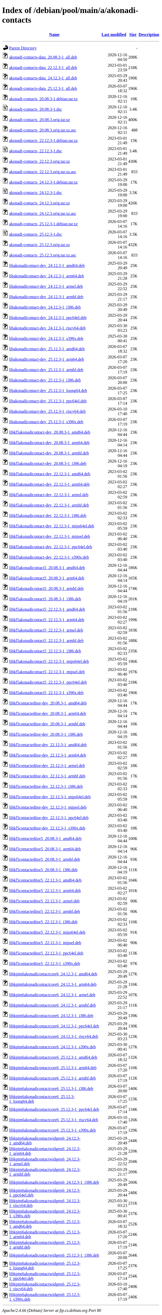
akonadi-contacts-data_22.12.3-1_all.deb (43, 67)
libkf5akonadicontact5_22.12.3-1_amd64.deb (47, 609)
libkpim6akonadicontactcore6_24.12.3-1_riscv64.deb (53, 1036)
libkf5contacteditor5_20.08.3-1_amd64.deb (45, 838)
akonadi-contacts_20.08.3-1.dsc (35, 109)
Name (54, 34)
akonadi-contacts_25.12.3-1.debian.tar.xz (43, 224)
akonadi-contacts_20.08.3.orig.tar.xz (39, 119)
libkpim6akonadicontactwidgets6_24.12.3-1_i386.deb (54, 1182)
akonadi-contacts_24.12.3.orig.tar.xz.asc (42, 213)
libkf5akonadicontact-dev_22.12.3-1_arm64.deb (49, 484)
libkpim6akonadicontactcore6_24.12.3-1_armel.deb (52, 995)
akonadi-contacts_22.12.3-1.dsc (35, 151)
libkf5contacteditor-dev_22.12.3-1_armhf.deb (47, 776)
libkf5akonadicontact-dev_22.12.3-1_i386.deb (47, 515)
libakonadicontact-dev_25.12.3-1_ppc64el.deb (47, 401)
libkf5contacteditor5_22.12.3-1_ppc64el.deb (46, 953)
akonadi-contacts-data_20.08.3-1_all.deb (43, 57)
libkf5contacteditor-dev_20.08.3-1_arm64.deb (47, 713)
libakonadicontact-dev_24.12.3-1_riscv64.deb (47, 328)
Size (132, 34)
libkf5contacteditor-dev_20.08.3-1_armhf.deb (47, 724)
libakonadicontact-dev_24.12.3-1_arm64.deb (46, 276)
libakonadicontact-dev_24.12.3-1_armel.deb (46, 286)
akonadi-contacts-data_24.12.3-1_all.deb (43, 78)
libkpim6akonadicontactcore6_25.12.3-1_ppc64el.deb (54, 1109)
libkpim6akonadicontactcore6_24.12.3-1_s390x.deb (52, 1047)
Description (149, 34)
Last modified (114, 34)
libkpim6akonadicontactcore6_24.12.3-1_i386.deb (51, 1015)
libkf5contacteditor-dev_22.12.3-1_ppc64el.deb (49, 817)
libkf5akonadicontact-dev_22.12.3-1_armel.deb (48, 495)
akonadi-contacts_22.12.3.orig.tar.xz (39, 161)
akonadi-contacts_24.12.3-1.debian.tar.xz (43, 182)
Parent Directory (23, 48)
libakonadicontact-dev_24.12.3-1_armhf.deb (46, 297)
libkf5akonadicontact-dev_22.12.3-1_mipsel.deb (49, 536)
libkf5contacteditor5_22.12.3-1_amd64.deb (45, 880)
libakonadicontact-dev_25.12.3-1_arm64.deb (46, 359)
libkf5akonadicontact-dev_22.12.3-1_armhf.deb (49, 505)
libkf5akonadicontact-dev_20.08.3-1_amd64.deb (49, 432)
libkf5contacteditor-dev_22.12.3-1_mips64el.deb (50, 797)
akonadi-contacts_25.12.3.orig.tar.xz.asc (42, 255)
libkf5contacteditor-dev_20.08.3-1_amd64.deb (48, 703)
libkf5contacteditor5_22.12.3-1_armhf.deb (44, 911)
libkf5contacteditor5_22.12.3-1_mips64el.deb (47, 932)
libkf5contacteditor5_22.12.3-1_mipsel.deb (45, 942)
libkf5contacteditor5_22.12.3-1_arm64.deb (45, 890)
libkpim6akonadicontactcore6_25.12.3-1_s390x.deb (52, 1130)
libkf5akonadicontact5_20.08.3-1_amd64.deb (47, 567)
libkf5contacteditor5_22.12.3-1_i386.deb (43, 922)
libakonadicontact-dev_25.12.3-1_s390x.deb (46, 422)
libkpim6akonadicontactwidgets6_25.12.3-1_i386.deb (54, 1255)
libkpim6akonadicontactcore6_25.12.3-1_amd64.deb (53, 1057)
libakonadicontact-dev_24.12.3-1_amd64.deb (47, 265)
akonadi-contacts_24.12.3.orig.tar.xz (39, 203)
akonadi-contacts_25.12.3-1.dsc (35, 234)
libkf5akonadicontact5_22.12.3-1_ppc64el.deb (48, 682)
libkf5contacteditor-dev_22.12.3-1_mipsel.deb (47, 807)
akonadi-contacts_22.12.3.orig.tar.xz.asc (42, 172)
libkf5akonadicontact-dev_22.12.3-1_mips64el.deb (51, 526)
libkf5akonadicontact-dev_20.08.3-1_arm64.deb (49, 442)
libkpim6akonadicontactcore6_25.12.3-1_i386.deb (51, 1088)
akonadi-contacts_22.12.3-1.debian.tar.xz (43, 140)
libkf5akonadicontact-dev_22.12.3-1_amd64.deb (49, 474)
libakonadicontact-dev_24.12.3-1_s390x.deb (46, 338)
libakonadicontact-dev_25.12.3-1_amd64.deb (47, 349)
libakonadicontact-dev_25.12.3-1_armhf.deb (46, 369)
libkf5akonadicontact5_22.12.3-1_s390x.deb (46, 692)
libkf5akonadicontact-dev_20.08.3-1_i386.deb (47, 463)
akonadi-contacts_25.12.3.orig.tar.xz (39, 244)
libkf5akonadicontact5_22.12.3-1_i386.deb (45, 651)
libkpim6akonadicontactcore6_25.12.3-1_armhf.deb (52, 1078)
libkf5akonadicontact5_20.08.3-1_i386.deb (45, 599)
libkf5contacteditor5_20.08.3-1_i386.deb (43, 870)
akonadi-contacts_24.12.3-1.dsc (35, 192)
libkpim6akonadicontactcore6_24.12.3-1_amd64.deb (53, 974)
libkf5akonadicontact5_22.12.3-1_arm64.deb (46, 620)
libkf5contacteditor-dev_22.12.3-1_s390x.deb (47, 828)
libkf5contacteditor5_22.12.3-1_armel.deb (44, 901)
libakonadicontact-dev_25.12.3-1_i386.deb (45, 380)
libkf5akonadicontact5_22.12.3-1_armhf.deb (46, 640)
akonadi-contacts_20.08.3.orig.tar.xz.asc (42, 130)
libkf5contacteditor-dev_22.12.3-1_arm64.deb (47, 755)
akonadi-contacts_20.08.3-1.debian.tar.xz (43, 99)
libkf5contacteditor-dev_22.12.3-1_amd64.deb (48, 745)
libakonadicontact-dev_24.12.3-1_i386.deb (45, 307)
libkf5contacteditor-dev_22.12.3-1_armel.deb (47, 765)
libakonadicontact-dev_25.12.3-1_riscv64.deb (47, 411)
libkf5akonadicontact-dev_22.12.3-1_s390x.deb (49, 557)
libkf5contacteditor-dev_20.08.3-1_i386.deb (46, 734)
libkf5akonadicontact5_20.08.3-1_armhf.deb (46, 588)
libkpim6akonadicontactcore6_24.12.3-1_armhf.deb (52, 1005)
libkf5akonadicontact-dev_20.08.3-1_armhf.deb (49, 453)
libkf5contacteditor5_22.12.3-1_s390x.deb (44, 963)
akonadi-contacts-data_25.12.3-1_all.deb (43, 88)
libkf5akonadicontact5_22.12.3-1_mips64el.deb (49, 661)
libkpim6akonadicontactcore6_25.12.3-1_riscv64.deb (53, 1120)
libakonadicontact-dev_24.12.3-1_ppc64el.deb (47, 317)
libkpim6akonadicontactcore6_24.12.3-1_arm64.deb (52, 984)
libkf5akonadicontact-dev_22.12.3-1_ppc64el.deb (50, 547)
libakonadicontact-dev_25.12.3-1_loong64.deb (48, 390)
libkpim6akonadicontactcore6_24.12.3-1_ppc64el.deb (54, 1026)
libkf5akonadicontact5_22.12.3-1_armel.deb (46, 630)
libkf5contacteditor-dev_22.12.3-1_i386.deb (46, 786)
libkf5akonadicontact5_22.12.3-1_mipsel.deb (47, 672)
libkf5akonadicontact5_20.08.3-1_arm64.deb (46, 578)
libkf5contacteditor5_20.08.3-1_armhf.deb (44, 859)
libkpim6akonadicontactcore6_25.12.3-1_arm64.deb (52, 1067)
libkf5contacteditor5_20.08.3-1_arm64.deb (45, 849)
